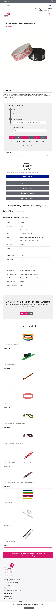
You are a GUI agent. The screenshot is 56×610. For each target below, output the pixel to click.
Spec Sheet (27, 188)
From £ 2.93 (7, 545)
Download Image (27, 183)
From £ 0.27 (7, 407)
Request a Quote (27, 198)
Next (30, 313)
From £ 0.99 (7, 427)
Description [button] (7, 90)
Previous (24, 313)
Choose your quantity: (18, 127)
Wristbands (15, 19)
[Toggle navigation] (50, 14)
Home (5, 19)
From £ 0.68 (7, 525)
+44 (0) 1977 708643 (43, 9)
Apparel (10, 19)
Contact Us (6, 1)
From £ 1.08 (7, 368)
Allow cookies (29, 608)
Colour (14, 109)
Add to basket (27, 176)
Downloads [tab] (20, 211)
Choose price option (17, 119)
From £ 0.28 (7, 387)
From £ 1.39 (7, 486)
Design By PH (8, 598)
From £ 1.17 (7, 446)
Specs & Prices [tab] (8, 211)
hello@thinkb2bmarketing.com (45, 10)
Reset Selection (28, 145)
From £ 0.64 (7, 506)
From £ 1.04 (7, 466)
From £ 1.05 (7, 348)
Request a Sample (27, 193)
